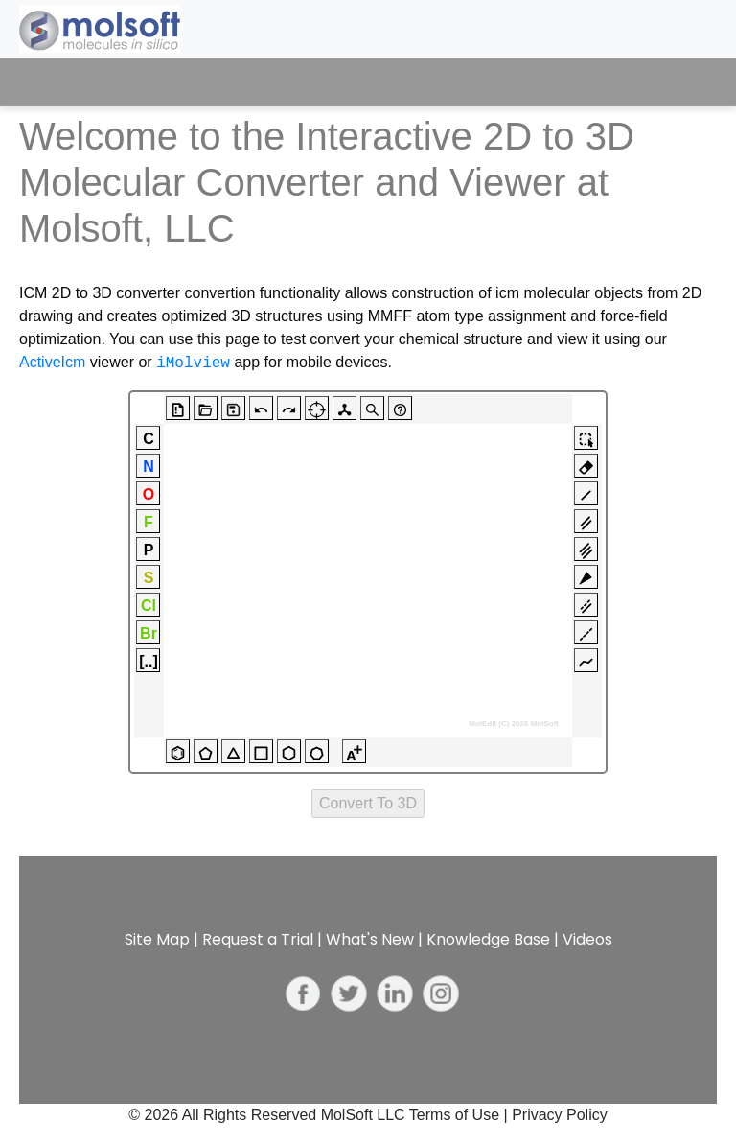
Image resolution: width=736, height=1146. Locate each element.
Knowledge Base (488, 939)
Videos (587, 939)
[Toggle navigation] (685, 82)
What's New (370, 939)
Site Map (157, 939)
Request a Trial (257, 939)
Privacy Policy (560, 1115)
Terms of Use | (460, 1115)
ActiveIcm (52, 363)
